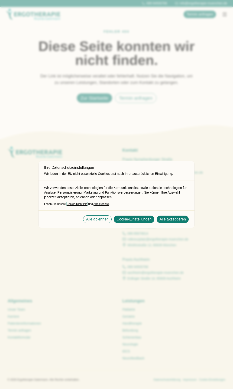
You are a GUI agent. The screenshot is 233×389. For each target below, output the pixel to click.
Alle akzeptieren (172, 219)
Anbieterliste (101, 204)
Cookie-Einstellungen (134, 219)
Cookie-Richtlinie (77, 204)
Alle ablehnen (97, 219)
